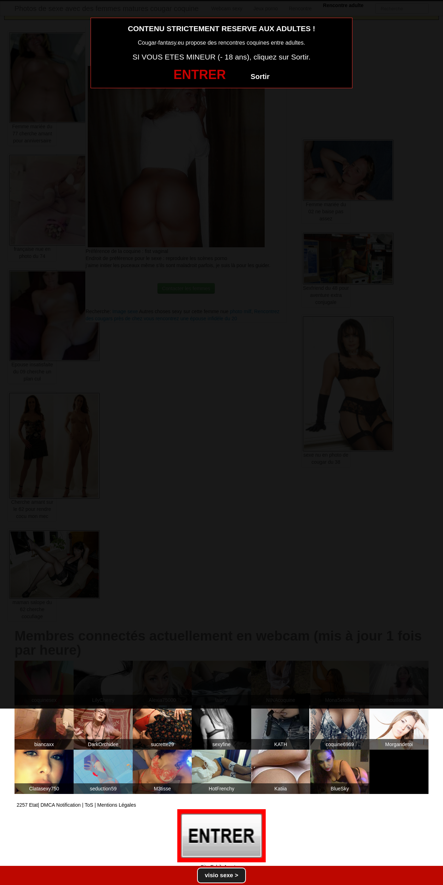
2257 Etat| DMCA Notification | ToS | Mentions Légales (76, 805)
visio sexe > (221, 875)
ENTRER (199, 74)
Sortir (260, 76)
